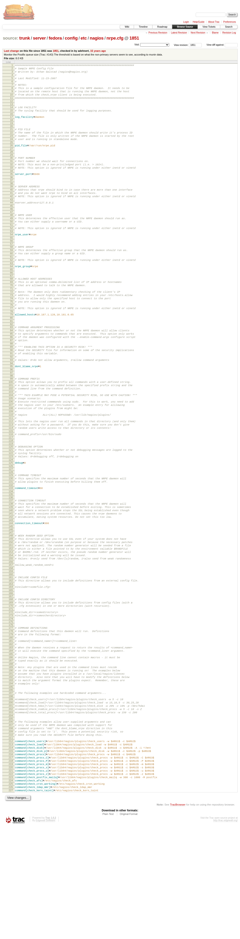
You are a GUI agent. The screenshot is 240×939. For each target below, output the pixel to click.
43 (11, 219)
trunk (24, 38)
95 (11, 411)
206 (11, 819)
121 (11, 508)
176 (11, 705)
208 (11, 827)
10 (11, 101)
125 (11, 523)
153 (11, 624)
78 (11, 347)
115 (11, 488)
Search (228, 27)
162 (11, 656)
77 (11, 343)
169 (11, 680)
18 (11, 130)
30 (11, 171)
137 (11, 564)
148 (11, 604)
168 (11, 676)
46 (11, 229)
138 (11, 568)
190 (11, 760)
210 (11, 835)
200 (11, 797)
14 (11, 115)
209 (11, 831)
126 (11, 527)
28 (11, 165)
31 (11, 175)
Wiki (127, 27)
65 (11, 298)
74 (11, 331)
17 (11, 126)
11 (11, 105)
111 (11, 472)
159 (11, 646)
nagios (97, 38)
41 (11, 211)
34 (11, 187)
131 (11, 544)
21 (11, 139)
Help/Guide (198, 22)
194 (11, 776)
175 (11, 702)
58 (11, 271)
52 (11, 251)
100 (11, 428)
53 (11, 255)
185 (11, 740)
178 (11, 712)
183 (11, 732)
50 (11, 243)
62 (11, 287)
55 (11, 262)
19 (11, 133)
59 (11, 275)
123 (11, 516)
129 (11, 536)
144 (11, 591)
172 (11, 691)
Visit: (136, 44)
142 (11, 584)
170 (11, 684)
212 (11, 842)
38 (11, 200)
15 (11, 119)
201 (11, 801)
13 (11, 112)
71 (11, 319)
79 (11, 350)
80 (11, 354)
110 (11, 468)
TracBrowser (177, 916)
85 (11, 372)
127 (11, 530)
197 (11, 786)
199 (11, 793)
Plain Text (108, 926)
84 (11, 368)
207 (11, 823)
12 (11, 108)
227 (11, 902)
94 (11, 408)
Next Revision (198, 32)
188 (11, 752)
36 (11, 194)
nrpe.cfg (114, 38)
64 (11, 294)
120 (11, 504)
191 (11, 764)
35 (11, 190)
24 (11, 151)
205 (11, 816)
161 (11, 652)
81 (11, 358)
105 (11, 448)
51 (11, 247)
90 (11, 392)
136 (11, 561)
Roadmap (162, 27)
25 (11, 155)
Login (186, 22)
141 (11, 580)
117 (11, 495)
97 (11, 418)
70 (11, 315)
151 (11, 616)
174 (11, 699)
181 (11, 724)
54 (11, 258)
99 (11, 424)
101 (11, 432)
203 (11, 809)
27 (11, 162)
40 (11, 207)
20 (11, 136)
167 (11, 673)
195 (11, 780)
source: (10, 38)
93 (11, 404)
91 (11, 396)
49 (11, 239)
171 (11, 688)
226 (11, 898)
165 (11, 667)
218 (11, 866)
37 (11, 197)
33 (11, 183)
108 (11, 460)
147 (11, 601)
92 (11, 400)
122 (11, 512)
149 (11, 608)
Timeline (143, 27)
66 (11, 301)
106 (11, 452)
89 (11, 388)
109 (11, 464)
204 (11, 813)
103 (11, 440)
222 (11, 882)
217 (11, 862)
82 (11, 361)
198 (11, 790)
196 (11, 783)
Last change (11, 50)
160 (11, 649)
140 (11, 576)
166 (11, 670)
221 (11, 878)
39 (11, 203)
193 (11, 772)
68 (11, 307)
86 (11, 376)
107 (11, 456)
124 (11, 520)
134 (11, 555)
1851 (134, 38)
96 (11, 415)
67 (11, 304)
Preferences (229, 22)
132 (11, 548)
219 (11, 870)
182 (11, 728)
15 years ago (98, 50)
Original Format (129, 926)
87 (11, 380)
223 (11, 886)
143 (11, 588)
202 (11, 805)
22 (11, 143)
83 (11, 364)
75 (11, 335)
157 (11, 639)
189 (11, 756)
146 (11, 598)
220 (11, 874)
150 (11, 612)
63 (11, 291)
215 (11, 854)
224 (11, 890)
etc (84, 38)
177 (11, 708)
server (39, 38)
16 (11, 123)
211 (11, 839)
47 (11, 232)
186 (11, 744)
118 (11, 498)
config (71, 38)
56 (11, 265)
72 (11, 323)
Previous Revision (157, 32)
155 (11, 632)
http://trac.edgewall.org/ (225, 933)
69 (11, 311)
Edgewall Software (45, 933)
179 (11, 716)
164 (11, 663)
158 (11, 643)
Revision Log (229, 32)
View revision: (181, 45)
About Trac (213, 22)
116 (11, 491)
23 (11, 147)
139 (11, 572)
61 (11, 283)
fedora (55, 38)
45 (11, 226)
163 (11, 660)
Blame (215, 32)
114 (11, 484)
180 (11, 720)
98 (11, 421)
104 (11, 444)
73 (11, 327)
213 (11, 846)
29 (11, 168)
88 (11, 384)
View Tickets (208, 27)
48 (11, 235)
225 (11, 894)
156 (11, 636)
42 (11, 215)
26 (11, 158)
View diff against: (222, 45)
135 (11, 558)
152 (11, 620)
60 (11, 279)
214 (11, 850)
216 (11, 858)
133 (11, 551)
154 (11, 628)
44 (11, 222)
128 (11, 533)
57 (11, 268)
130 (11, 540)
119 (11, 501)
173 (11, 695)
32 (11, 179)
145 (11, 595)
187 (11, 748)
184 (11, 736)
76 (11, 339)
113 (11, 480)
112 (11, 476)
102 (11, 436)
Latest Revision (179, 32)
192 (11, 768)
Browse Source (185, 27)
